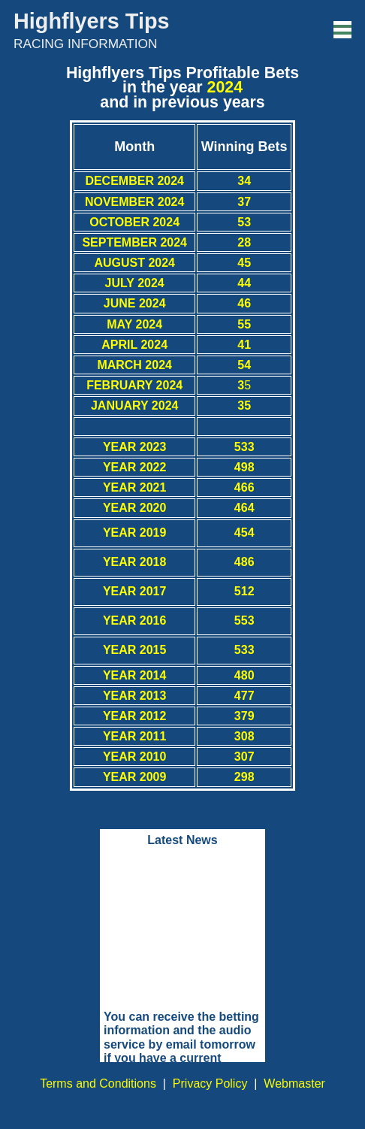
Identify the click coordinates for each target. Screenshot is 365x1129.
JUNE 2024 (135, 303)
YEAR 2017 (135, 591)
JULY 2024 (134, 283)
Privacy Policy (210, 1083)
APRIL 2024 (134, 344)
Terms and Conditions (98, 1083)
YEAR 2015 (135, 649)
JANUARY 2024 (135, 405)
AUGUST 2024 (134, 262)
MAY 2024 (134, 324)
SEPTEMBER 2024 (134, 242)
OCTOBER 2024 (134, 222)
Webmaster (294, 1083)
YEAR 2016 (135, 620)
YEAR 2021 (135, 487)
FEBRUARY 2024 (134, 385)
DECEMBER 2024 (134, 180)
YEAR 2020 (135, 507)
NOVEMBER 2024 (135, 201)
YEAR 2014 (135, 675)
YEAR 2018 (135, 561)
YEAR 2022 (135, 467)
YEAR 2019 (135, 532)
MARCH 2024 (134, 365)
